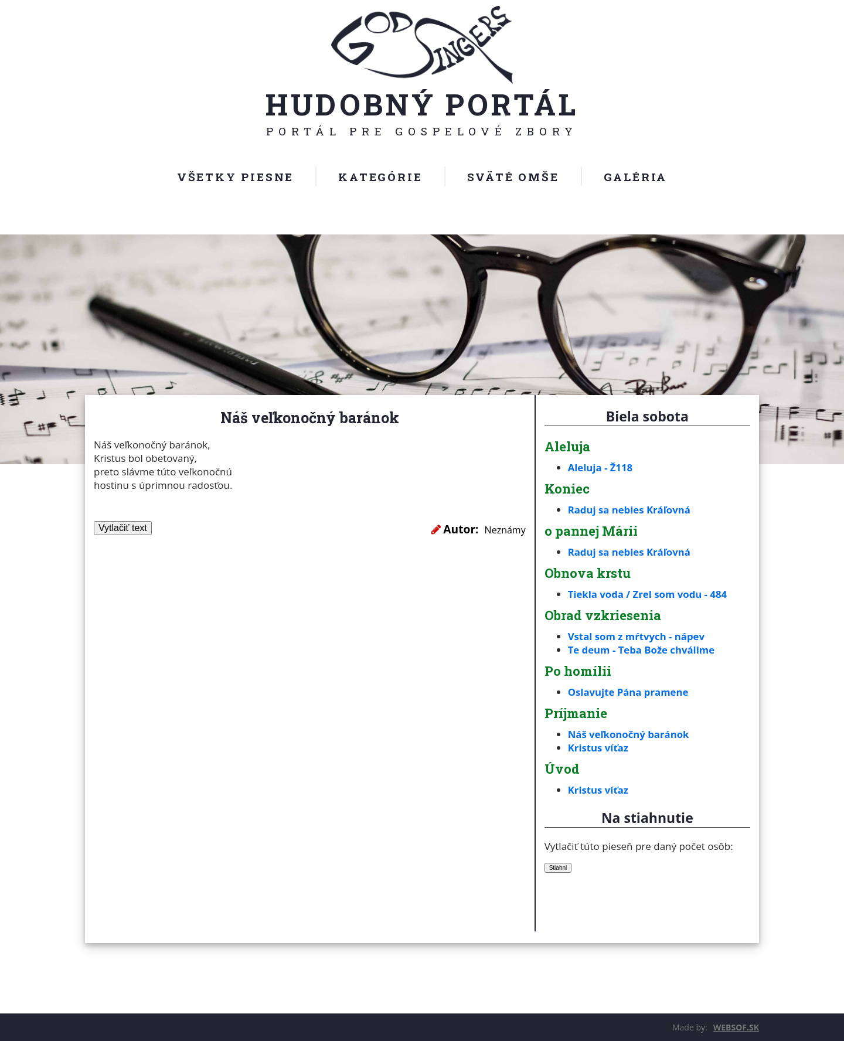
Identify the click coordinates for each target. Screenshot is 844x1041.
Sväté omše (513, 176)
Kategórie (380, 176)
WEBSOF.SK (736, 1027)
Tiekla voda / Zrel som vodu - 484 (648, 594)
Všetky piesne (235, 176)
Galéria (636, 176)
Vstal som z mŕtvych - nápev (637, 636)
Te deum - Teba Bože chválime (642, 649)
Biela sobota (647, 416)
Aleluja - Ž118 (601, 467)
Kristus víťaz (598, 747)
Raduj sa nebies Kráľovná (630, 509)
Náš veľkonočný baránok (629, 734)
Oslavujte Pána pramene (629, 692)
